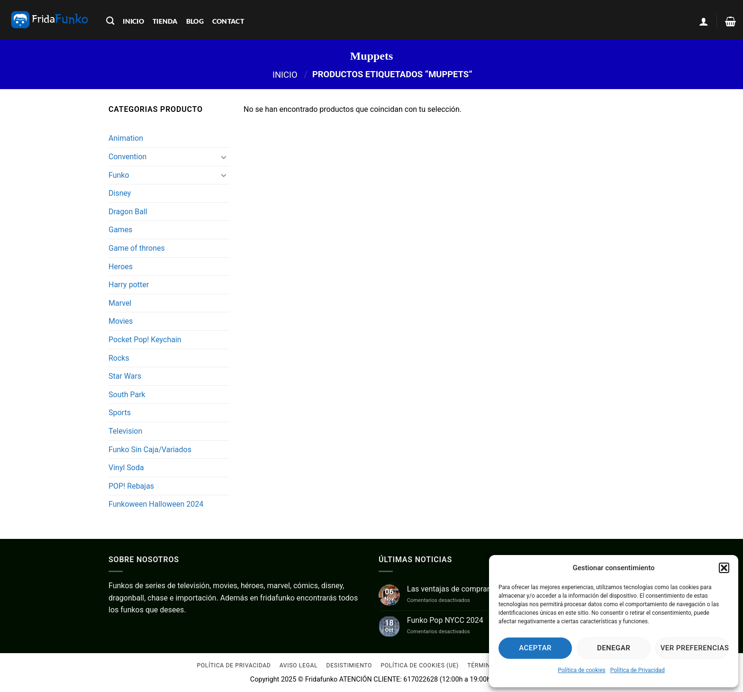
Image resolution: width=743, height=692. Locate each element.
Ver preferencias (695, 648)
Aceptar (535, 648)
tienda (165, 21)
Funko (119, 175)
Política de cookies (582, 670)
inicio (133, 21)
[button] (724, 568)
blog (195, 21)
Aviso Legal (298, 666)
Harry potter (129, 284)
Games (120, 229)
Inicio (285, 74)
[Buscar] (110, 21)
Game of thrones (137, 248)
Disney (120, 193)
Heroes (121, 266)
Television (125, 431)
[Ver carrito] (730, 21)
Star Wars (125, 376)
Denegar (613, 648)
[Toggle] (223, 157)
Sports (120, 412)
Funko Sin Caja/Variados (150, 449)
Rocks (119, 358)
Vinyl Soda (126, 467)
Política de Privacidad (637, 670)
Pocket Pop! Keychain (145, 339)
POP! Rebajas (131, 486)
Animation (126, 138)
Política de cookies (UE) (420, 666)
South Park (127, 394)
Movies (121, 321)
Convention (127, 156)
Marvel (120, 303)
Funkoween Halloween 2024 (156, 504)
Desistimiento (349, 666)
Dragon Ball (128, 211)
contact (228, 21)
